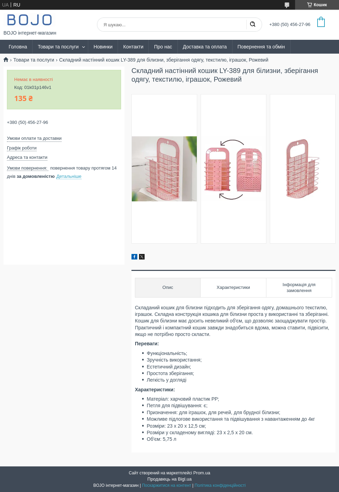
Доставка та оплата (205, 46)
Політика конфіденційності (220, 485)
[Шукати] (252, 24)
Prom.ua (201, 472)
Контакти (133, 46)
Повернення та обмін (261, 46)
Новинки (102, 46)
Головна (18, 46)
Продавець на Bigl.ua (169, 479)
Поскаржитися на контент (166, 485)
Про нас (163, 46)
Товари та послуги (58, 46)
